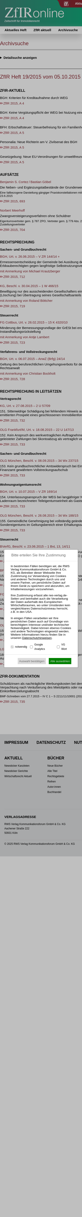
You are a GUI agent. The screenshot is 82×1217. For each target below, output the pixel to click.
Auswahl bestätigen (32, 661)
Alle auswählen (60, 661)
